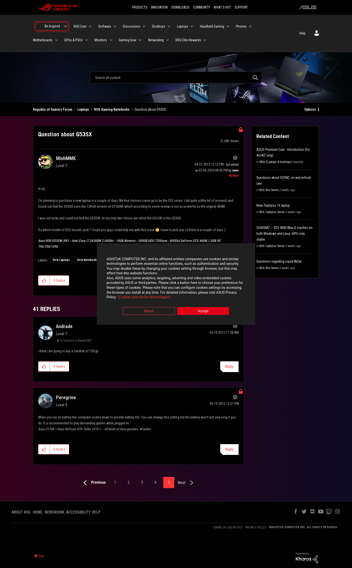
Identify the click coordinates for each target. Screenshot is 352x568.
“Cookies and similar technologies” (144, 297)
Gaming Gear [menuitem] (127, 40)
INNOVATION (159, 7)
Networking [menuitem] (156, 40)
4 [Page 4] (155, 482)
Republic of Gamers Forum (52, 109)
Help (302, 33)
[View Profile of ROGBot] (234, 175)
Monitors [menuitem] (101, 40)
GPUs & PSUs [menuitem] (73, 40)
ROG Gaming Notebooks (112, 109)
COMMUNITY (201, 7)
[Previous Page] (93, 483)
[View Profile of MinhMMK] (66, 158)
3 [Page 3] (142, 482)
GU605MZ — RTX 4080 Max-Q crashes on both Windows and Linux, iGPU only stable (284, 233)
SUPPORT (241, 7)
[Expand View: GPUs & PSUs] (86, 40)
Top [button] (41, 556)
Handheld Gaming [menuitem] (212, 26)
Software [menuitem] (104, 26)
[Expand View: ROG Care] (90, 26)
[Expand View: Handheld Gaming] (227, 26)
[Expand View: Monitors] (110, 40)
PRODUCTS (139, 7)
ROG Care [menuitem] (80, 26)
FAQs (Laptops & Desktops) (275, 162)
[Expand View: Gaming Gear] (140, 40)
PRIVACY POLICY (255, 527)
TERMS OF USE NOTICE (227, 527)
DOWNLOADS (180, 7)
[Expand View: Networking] (167, 40)
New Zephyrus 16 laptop (273, 205)
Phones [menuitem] (241, 26)
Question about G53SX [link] (150, 109)
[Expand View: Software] (114, 26)
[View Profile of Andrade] (64, 326)
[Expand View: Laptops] (191, 26)
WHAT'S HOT (222, 7)
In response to (75, 340)
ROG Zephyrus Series (272, 212)
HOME (37, 512)
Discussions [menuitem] (131, 26)
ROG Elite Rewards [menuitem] (188, 40)
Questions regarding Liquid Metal (278, 261)
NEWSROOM (54, 512)
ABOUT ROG (21, 512)
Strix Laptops (61, 260)
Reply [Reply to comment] (229, 366)
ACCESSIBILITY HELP (83, 512)
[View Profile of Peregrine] (66, 397)
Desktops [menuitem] (158, 26)
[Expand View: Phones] (250, 26)
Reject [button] (149, 311)
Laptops (83, 109)
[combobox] (176, 77)
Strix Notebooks (87, 260)
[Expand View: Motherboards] (56, 40)
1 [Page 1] (115, 482)
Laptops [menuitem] (182, 26)
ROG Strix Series (269, 190)
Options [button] (310, 109)
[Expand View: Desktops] (168, 26)
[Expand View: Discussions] (144, 26)
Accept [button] (203, 311)
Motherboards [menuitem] (43, 40)
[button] (44, 280)
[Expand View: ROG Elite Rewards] (204, 40)
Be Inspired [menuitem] (52, 26)
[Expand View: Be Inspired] (65, 26)
